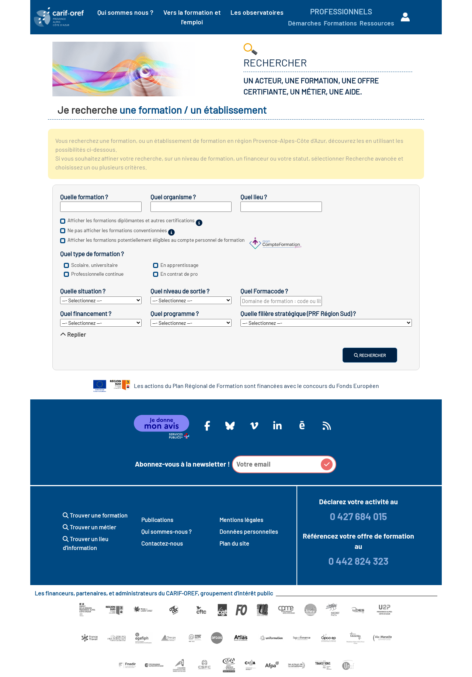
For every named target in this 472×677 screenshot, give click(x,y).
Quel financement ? (85, 313)
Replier (73, 334)
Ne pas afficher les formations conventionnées (117, 230)
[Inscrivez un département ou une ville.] (281, 207)
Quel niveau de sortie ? (179, 291)
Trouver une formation (95, 515)
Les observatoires (257, 12)
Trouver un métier (89, 526)
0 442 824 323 (358, 561)
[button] (327, 464)
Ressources (377, 23)
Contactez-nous (162, 543)
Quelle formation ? (84, 196)
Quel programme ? (174, 313)
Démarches (304, 23)
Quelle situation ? (82, 291)
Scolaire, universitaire (94, 265)
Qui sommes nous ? (125, 12)
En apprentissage (179, 265)
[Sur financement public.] (171, 232)
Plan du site (234, 543)
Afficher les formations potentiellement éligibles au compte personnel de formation (155, 240)
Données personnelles (248, 531)
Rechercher (370, 355)
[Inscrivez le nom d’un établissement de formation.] (191, 207)
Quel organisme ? (173, 196)
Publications (157, 519)
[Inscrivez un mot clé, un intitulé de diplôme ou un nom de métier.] (101, 207)
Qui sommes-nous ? (166, 531)
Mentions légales (241, 519)
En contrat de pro (179, 273)
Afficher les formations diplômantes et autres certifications (131, 220)
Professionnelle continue (97, 273)
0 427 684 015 (358, 516)
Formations (340, 23)
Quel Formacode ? (264, 291)
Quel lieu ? (253, 196)
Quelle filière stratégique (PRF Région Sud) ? (298, 313)
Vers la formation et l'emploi (192, 17)
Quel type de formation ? (92, 253)
